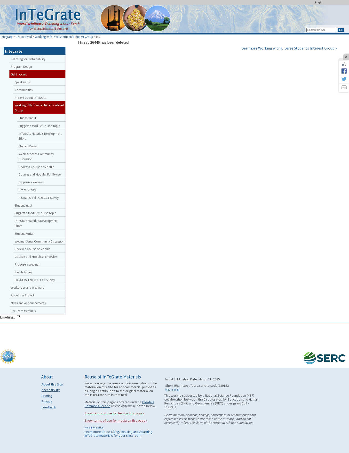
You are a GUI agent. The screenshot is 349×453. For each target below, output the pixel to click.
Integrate (6, 37)
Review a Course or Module (36, 167)
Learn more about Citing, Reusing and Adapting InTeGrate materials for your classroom (118, 433)
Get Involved (24, 37)
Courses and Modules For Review (40, 174)
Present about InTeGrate (30, 98)
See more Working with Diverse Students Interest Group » (289, 48)
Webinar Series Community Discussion (36, 156)
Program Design (21, 66)
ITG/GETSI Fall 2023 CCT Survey (39, 198)
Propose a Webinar (31, 182)
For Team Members (23, 311)
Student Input (27, 118)
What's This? (172, 389)
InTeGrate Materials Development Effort (40, 136)
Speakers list (23, 82)
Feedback (48, 407)
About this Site (52, 384)
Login (318, 2)
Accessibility (50, 390)
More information (94, 427)
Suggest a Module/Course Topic (39, 126)
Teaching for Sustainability (28, 59)
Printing (47, 396)
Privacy (46, 401)
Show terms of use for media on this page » (116, 420)
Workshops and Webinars (27, 287)
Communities (23, 90)
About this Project (22, 295)
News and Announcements (28, 303)
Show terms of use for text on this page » (114, 413)
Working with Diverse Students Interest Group (64, 37)
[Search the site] (321, 30)
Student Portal (28, 146)
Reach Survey (27, 190)
